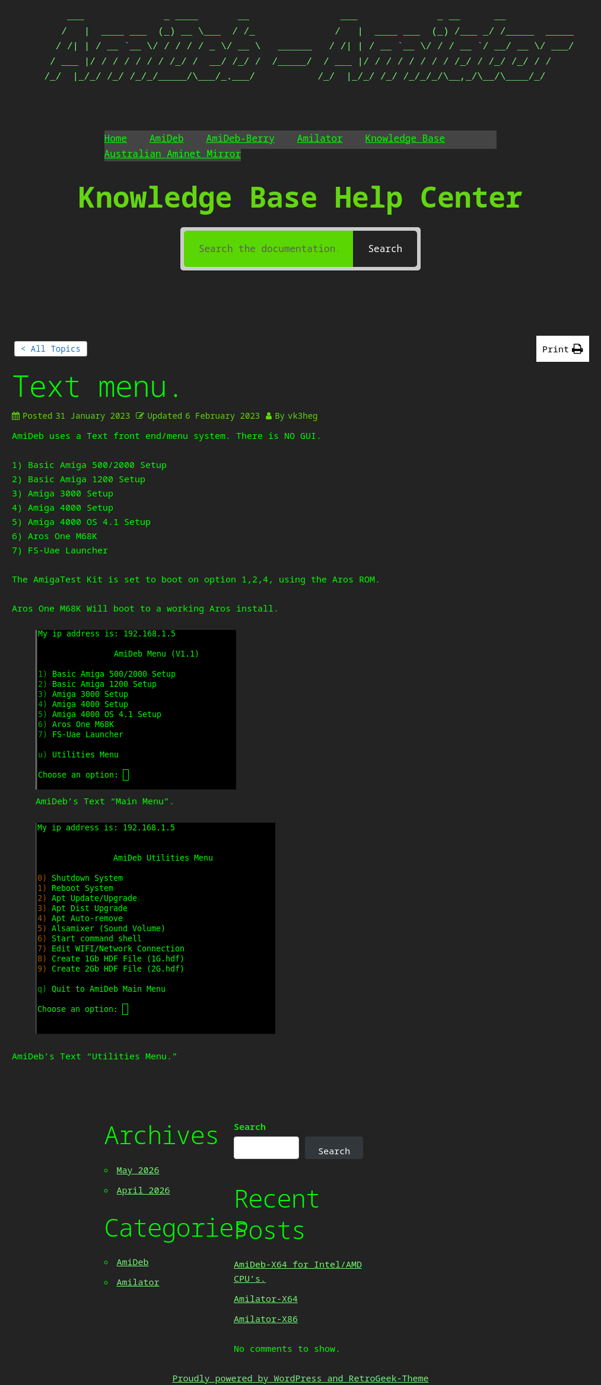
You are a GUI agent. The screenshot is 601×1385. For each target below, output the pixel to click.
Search (250, 1126)
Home (115, 138)
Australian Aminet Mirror (172, 153)
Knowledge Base (405, 138)
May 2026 (138, 1170)
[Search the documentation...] (269, 249)
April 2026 (143, 1190)
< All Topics (51, 348)
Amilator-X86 (266, 1318)
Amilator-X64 (266, 1298)
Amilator (320, 138)
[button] (562, 349)
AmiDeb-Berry (240, 138)
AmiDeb (167, 138)
